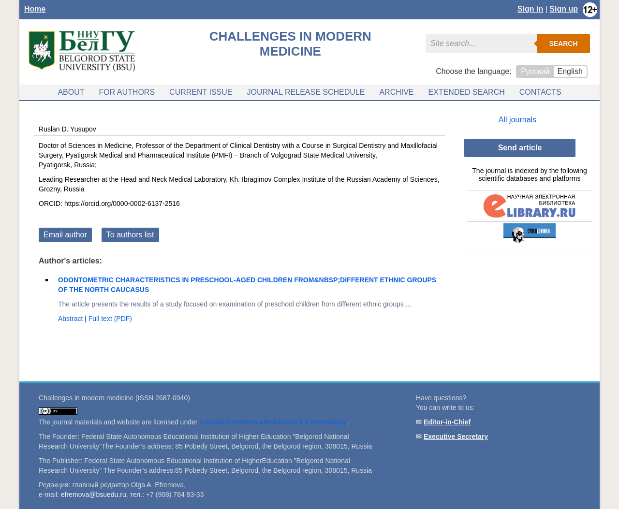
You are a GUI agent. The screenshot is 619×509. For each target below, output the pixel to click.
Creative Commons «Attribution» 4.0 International (273, 422)
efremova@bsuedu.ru (93, 494)
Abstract (71, 318)
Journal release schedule (306, 92)
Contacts (540, 92)
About (71, 92)
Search (563, 43)
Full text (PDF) (110, 318)
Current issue (200, 92)
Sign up (563, 9)
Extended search (466, 92)
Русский (535, 71)
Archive (396, 92)
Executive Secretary (456, 436)
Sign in (530, 9)
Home (34, 9)
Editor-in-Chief (447, 422)
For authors (127, 92)
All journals (517, 120)
